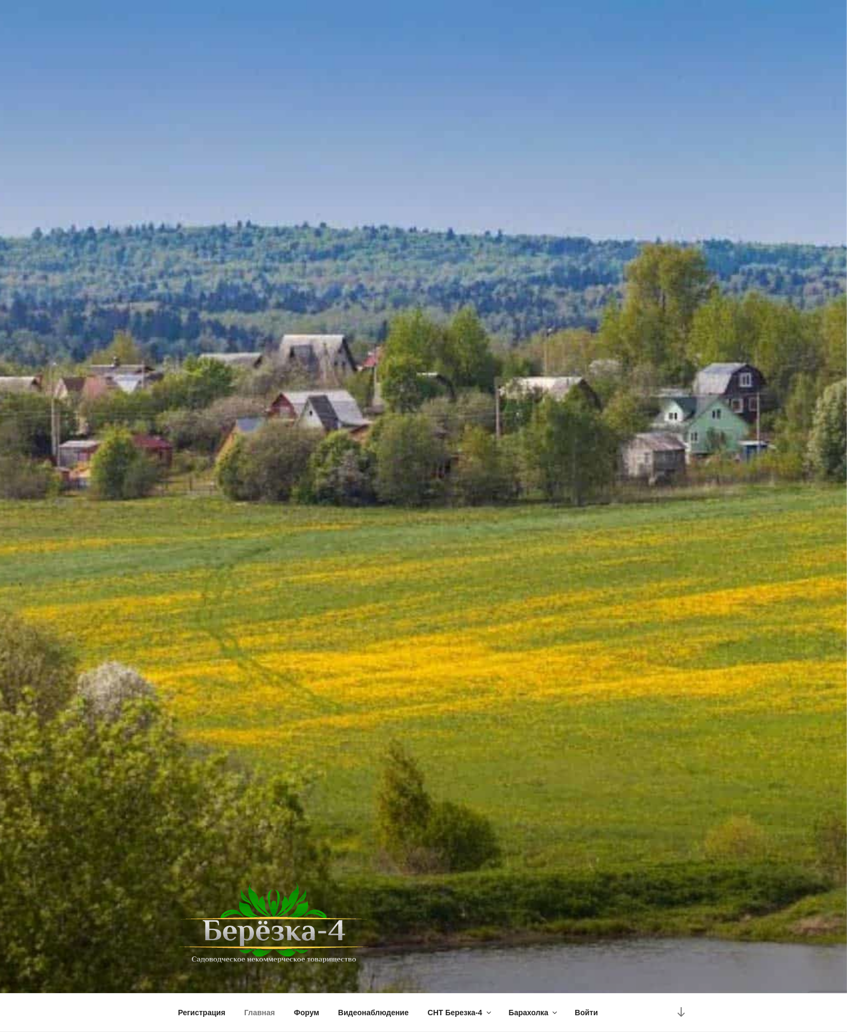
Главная (259, 1012)
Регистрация (202, 1012)
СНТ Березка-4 (460, 1012)
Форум (306, 1012)
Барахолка (534, 1012)
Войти (586, 1012)
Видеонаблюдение (373, 1012)
